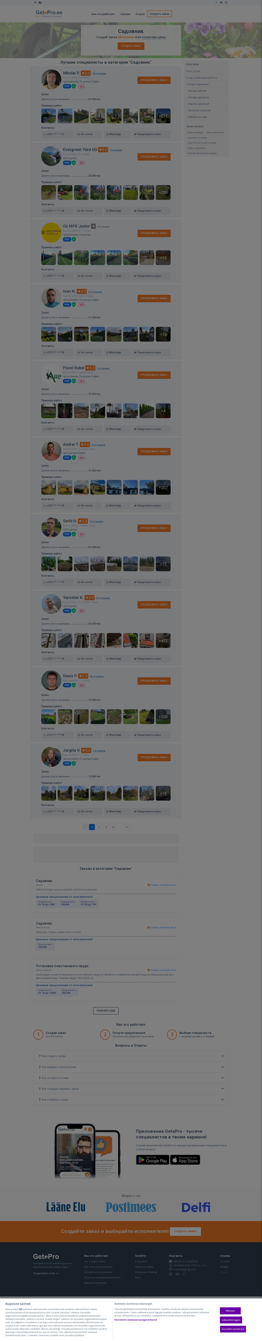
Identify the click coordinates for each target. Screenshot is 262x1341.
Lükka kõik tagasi (231, 1319)
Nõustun (230, 1310)
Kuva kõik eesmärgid (233, 1329)
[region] (131, 1319)
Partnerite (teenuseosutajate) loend (135, 1319)
